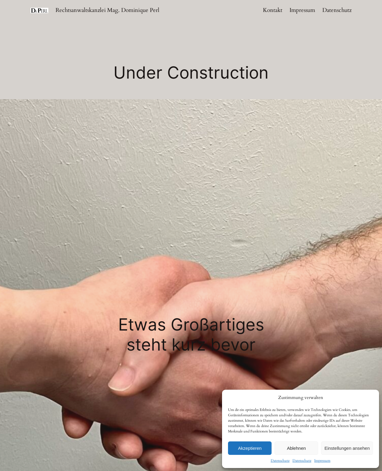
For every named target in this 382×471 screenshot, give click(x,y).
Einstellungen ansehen (347, 448)
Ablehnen (296, 448)
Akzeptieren (249, 448)
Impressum (322, 460)
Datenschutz (280, 460)
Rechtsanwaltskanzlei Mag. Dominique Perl (107, 10)
